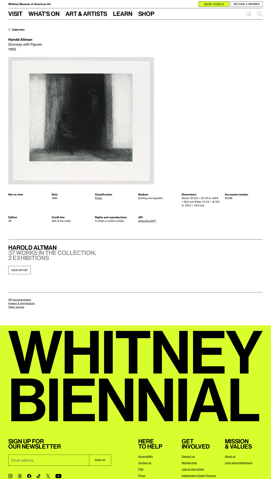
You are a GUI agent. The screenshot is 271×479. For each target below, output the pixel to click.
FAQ (140, 469)
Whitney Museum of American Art (29, 4)
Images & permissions (21, 303)
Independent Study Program (199, 475)
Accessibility (145, 456)
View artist (19, 270)
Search (260, 14)
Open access (16, 306)
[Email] (48, 460)
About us (230, 456)
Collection (18, 29)
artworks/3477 (147, 220)
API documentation (19, 299)
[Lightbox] (81, 120)
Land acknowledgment (238, 462)
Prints (98, 198)
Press (141, 475)
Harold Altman (20, 39)
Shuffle (248, 14)
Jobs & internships (193, 469)
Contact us (144, 462)
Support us (188, 456)
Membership (189, 462)
